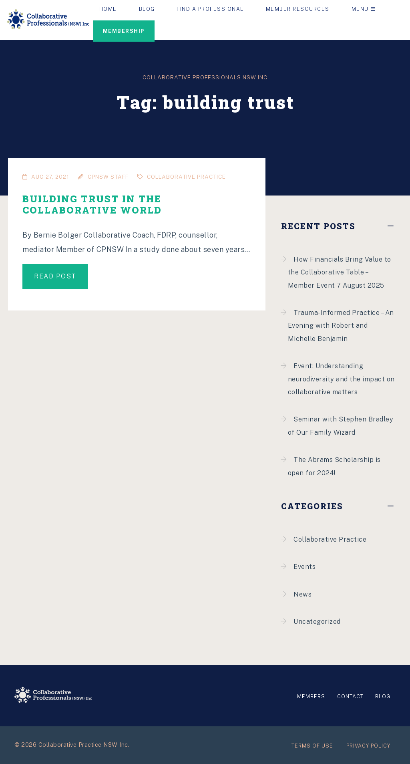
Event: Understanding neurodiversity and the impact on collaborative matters (341, 379)
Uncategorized (317, 621)
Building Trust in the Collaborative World (92, 204)
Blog (382, 696)
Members (311, 696)
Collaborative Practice (329, 539)
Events (304, 566)
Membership (124, 31)
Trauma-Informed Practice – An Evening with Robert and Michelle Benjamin (341, 326)
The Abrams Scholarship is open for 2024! (334, 466)
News (302, 594)
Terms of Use (312, 746)
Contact (350, 696)
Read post (55, 276)
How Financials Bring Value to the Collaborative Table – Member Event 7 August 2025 (339, 272)
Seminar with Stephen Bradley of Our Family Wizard (341, 425)
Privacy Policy (368, 746)
